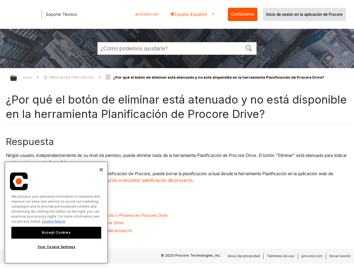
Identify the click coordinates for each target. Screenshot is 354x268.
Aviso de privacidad (244, 256)
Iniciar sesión (340, 256)
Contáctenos (242, 14)
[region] (56, 212)
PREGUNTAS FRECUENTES (69, 77)
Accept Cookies (56, 232)
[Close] (101, 170)
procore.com (147, 14)
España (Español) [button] (190, 14)
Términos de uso (281, 256)
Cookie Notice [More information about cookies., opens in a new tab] (53, 221)
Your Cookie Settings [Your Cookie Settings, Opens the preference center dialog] (56, 247)
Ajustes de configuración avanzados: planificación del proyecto (131, 180)
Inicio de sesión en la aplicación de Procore (304, 14)
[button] (249, 47)
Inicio (28, 77)
